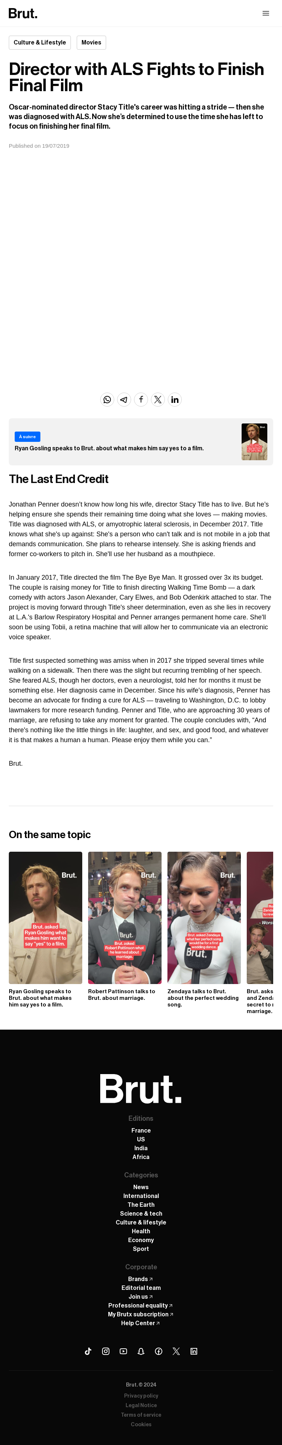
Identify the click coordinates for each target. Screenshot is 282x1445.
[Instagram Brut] (105, 1351)
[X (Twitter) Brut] (176, 1351)
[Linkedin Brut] (194, 1351)
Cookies (141, 1424)
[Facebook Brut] (158, 1351)
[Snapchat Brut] (141, 1351)
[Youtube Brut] (123, 1351)
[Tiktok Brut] (88, 1351)
